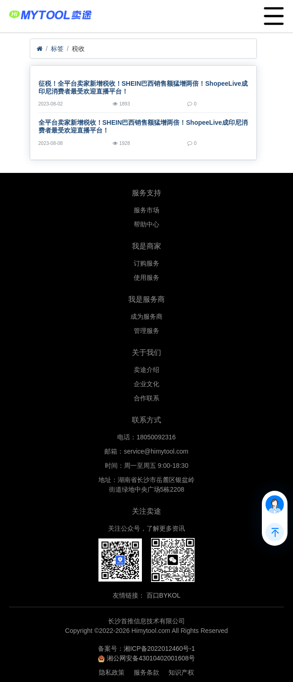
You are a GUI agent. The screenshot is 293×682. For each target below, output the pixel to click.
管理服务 (146, 330)
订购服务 (146, 263)
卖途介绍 (146, 369)
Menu (272, 11)
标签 (57, 48)
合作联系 (146, 398)
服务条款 (146, 672)
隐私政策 (112, 672)
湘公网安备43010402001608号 (151, 658)
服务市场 (146, 210)
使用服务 (146, 277)
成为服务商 (146, 316)
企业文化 (146, 384)
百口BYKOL (163, 595)
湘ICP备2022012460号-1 (159, 648)
